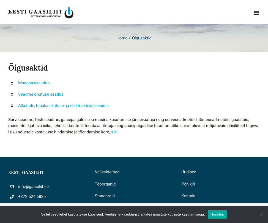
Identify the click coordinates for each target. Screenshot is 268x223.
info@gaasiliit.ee (33, 186)
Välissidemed (107, 172)
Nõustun (217, 214)
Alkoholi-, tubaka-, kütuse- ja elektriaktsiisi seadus (63, 105)
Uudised (188, 172)
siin (114, 132)
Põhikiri (188, 184)
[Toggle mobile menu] (257, 13)
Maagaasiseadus (34, 82)
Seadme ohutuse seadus (40, 94)
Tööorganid (105, 184)
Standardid (105, 196)
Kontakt (188, 196)
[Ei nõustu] (261, 214)
